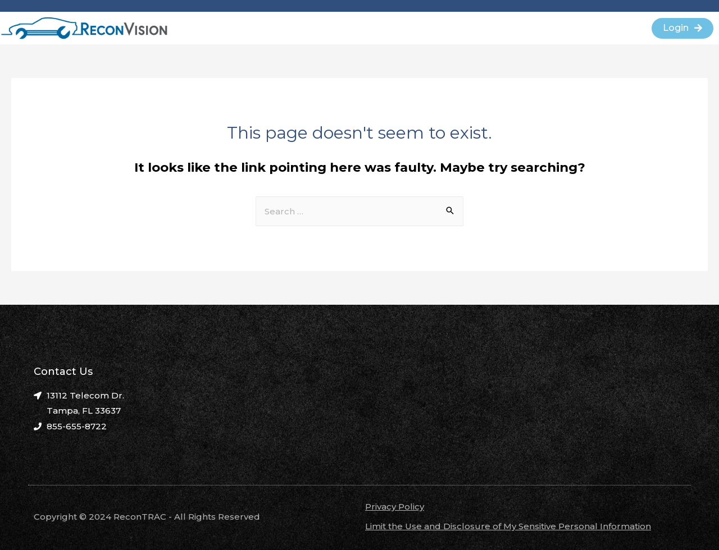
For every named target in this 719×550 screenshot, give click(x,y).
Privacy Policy (394, 506)
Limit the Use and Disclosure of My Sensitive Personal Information (508, 526)
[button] (682, 28)
